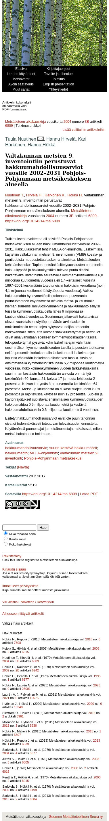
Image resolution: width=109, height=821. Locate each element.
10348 (18, 707)
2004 (67, 122)
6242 (35, 670)
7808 (17, 642)
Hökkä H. (75, 195)
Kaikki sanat (17, 539)
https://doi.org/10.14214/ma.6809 (32, 221)
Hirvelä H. (34, 195)
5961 (20, 716)
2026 (96, 685)
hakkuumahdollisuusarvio (26, 448)
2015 (5, 725)
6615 (25, 652)
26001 (26, 688)
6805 (25, 762)
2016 (91, 713)
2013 (96, 740)
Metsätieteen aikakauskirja (25, 122)
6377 (25, 679)
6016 (5, 771)
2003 (95, 759)
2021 (5, 698)
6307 (17, 734)
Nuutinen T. (14, 195)
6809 (9, 126)
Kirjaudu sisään (14, 569)
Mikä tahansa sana (22, 534)
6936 (33, 725)
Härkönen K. (55, 195)
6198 (33, 790)
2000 (74, 768)
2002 (5, 670)
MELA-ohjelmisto (44, 453)
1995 (96, 676)
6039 (25, 744)
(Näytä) (23, 467)
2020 (90, 703)
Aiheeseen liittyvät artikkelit (23, 614)
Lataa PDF (89, 494)
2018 (88, 639)
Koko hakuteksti (20, 544)
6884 (33, 799)
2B (17, 670)
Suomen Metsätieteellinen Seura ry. (76, 817)
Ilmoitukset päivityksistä (20, 586)
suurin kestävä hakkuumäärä (73, 448)
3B (87, 122)
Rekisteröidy (11, 556)
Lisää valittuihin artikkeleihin (84, 130)
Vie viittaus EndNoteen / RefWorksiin (28, 602)
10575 (34, 698)
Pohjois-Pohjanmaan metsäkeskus (52, 458)
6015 (25, 780)
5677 (33, 753)
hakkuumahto (16, 453)
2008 (95, 648)
